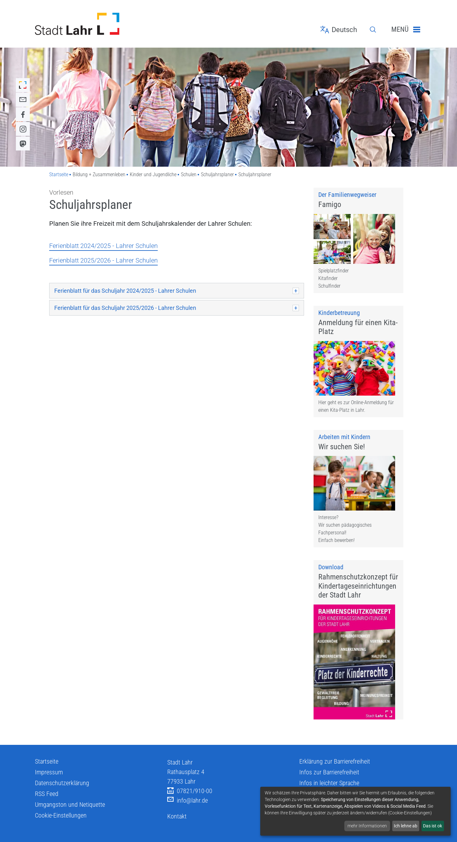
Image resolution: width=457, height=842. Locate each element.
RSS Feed (46, 815)
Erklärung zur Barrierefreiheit (334, 783)
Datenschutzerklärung (62, 805)
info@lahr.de (187, 822)
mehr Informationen (367, 825)
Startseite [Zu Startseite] (58, 174)
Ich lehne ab (405, 825)
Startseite (46, 783)
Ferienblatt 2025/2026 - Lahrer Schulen (103, 260)
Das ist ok (432, 825)
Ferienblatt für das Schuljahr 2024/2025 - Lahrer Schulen (125, 290)
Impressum (49, 794)
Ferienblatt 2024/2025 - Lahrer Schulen (103, 246)
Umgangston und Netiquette (70, 826)
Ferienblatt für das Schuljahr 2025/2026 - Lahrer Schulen (125, 307)
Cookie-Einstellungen (61, 837)
